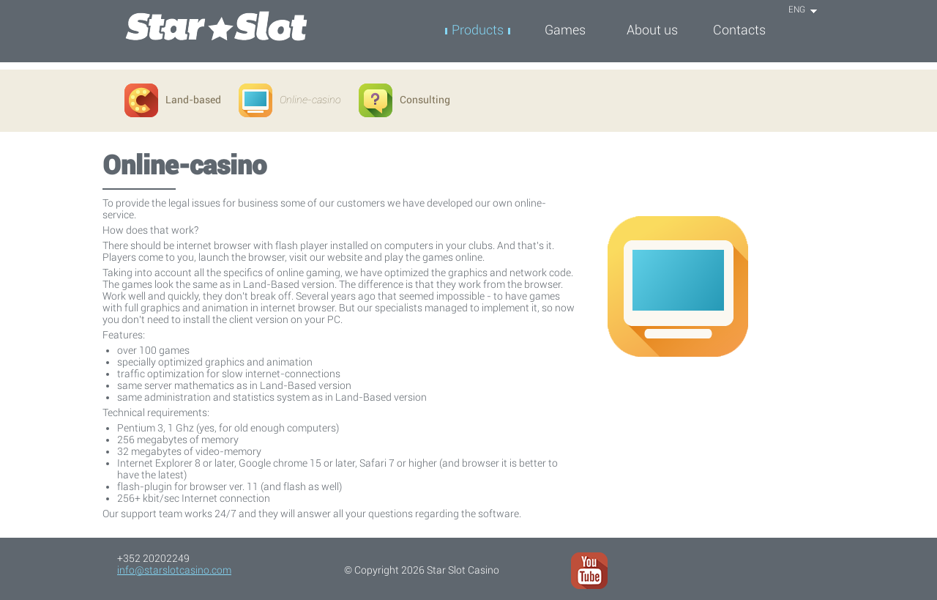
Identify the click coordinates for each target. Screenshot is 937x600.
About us (652, 29)
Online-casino (290, 99)
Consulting (404, 99)
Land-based (172, 99)
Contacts (739, 29)
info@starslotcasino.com (174, 570)
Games (565, 29)
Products (478, 29)
